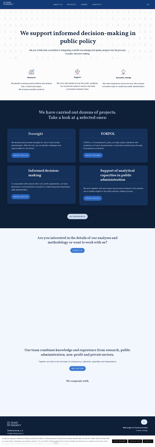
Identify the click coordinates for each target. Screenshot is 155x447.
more (56, 443)
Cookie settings (142, 431)
